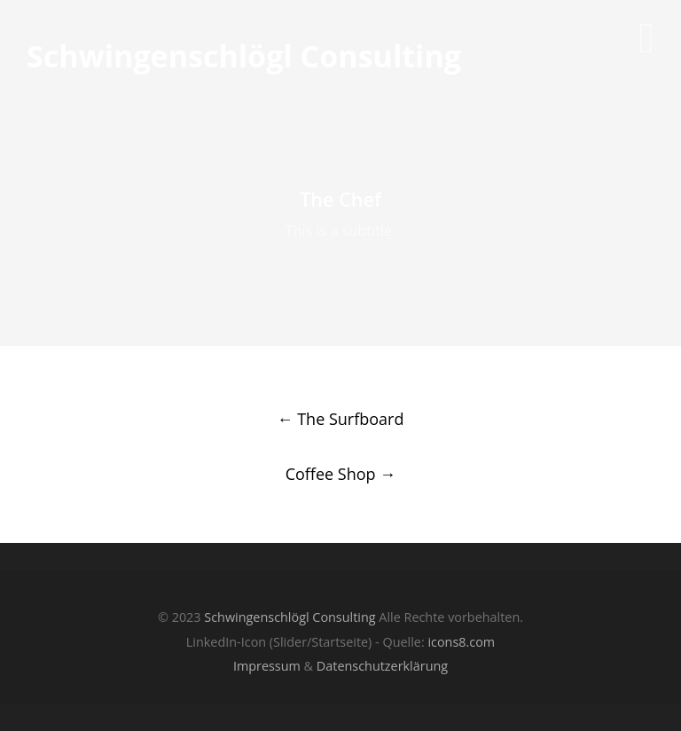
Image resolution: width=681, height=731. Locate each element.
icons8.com (461, 641)
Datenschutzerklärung (382, 665)
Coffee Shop (341, 473)
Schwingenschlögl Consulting (244, 56)
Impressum (267, 665)
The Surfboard (341, 418)
